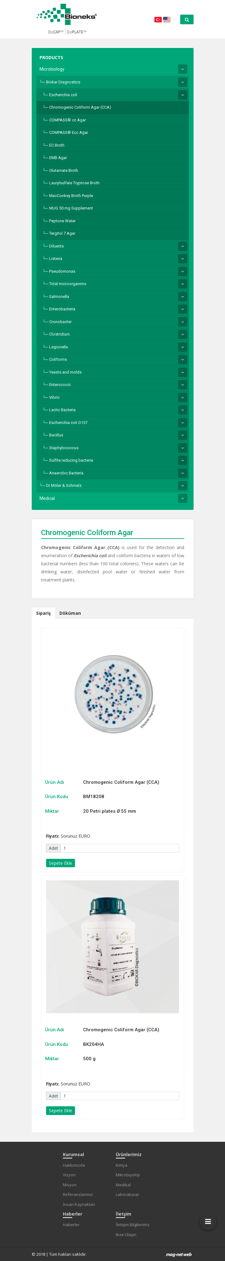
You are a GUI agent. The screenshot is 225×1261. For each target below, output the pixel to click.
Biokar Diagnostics (63, 82)
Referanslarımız (78, 1194)
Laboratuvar (127, 1194)
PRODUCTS (51, 57)
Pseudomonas (62, 271)
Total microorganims (67, 283)
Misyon (70, 1185)
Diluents (56, 246)
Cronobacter (60, 321)
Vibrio (54, 397)
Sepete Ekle (60, 863)
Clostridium (59, 334)
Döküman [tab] (70, 613)
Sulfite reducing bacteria (71, 460)
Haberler (71, 1224)
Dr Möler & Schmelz (64, 485)
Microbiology (52, 69)
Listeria (55, 258)
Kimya (121, 1165)
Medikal (123, 1185)
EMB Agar (58, 157)
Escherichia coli (63, 94)
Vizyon (69, 1175)
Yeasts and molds (65, 372)
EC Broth (56, 145)
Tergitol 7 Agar (62, 233)
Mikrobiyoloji (128, 1175)
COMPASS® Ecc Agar (68, 132)
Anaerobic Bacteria (66, 473)
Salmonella (59, 296)
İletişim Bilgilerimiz (133, 1224)
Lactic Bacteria (62, 409)
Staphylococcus (63, 447)
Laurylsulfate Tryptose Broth (74, 183)
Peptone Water (62, 221)
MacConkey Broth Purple (71, 195)
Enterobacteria (62, 309)
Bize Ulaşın (126, 1234)
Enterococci (60, 384)
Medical (47, 498)
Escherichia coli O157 (68, 422)
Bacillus (56, 435)
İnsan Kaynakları (79, 1204)
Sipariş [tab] (43, 613)
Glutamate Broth (63, 170)
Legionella (58, 347)
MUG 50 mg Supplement (71, 208)
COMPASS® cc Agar (67, 120)
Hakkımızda (74, 1165)
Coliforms (58, 359)
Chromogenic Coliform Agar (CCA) (80, 107)
